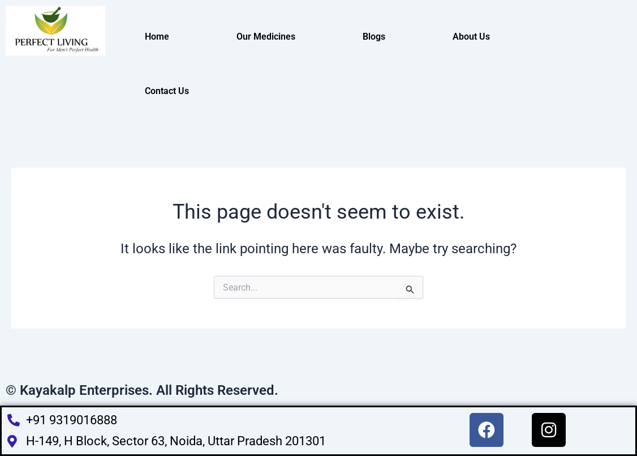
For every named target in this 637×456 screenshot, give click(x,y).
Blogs (374, 36)
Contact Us (167, 91)
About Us (471, 36)
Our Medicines (265, 36)
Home (157, 36)
